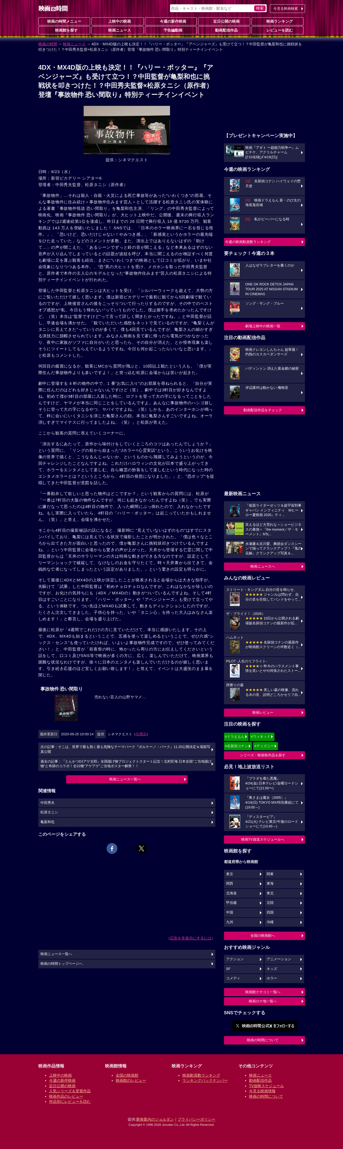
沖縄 (270, 922)
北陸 (270, 903)
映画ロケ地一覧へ (263, 1001)
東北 (270, 893)
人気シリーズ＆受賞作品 (70, 1091)
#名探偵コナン (236, 746)
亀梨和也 (47, 822)
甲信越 (231, 903)
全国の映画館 (127, 1075)
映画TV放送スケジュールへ (262, 839)
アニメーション (279, 959)
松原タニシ (49, 812)
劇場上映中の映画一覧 (262, 326)
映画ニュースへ (262, 566)
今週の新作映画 (170, 21)
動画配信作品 (224, 30)
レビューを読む (277, 30)
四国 (270, 912)
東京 (229, 874)
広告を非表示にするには (191, 938)
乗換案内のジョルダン (155, 1119)
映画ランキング (277, 21)
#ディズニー (264, 746)
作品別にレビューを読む (70, 1101)
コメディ (233, 978)
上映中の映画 (117, 21)
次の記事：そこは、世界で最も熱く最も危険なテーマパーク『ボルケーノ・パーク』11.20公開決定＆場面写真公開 (125, 749)
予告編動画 (170, 30)
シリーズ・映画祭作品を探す (263, 755)
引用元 (141, 734)
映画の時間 (47, 44)
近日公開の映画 (224, 21)
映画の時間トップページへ (61, 964)
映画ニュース (117, 30)
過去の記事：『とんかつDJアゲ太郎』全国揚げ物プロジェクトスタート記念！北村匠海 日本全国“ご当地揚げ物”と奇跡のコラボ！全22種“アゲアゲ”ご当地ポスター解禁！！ (126, 764)
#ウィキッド (260, 736)
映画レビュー (262, 712)
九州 (229, 922)
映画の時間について (263, 1040)
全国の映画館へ (262, 936)
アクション (235, 959)
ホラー (272, 978)
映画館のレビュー (131, 1080)
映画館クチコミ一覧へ (262, 992)
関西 (229, 883)
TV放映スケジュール (266, 1086)
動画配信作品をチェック (262, 410)
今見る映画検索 (285, 8)
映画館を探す (64, 30)
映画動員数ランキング (201, 1075)
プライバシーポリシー (196, 1119)
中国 (229, 912)
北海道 (231, 893)
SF (228, 969)
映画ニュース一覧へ (125, 779)
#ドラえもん (234, 736)
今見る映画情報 (262, 1091)
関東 (270, 874)
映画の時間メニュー (64, 21)
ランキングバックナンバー (205, 1080)
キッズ (272, 969)
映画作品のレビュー (66, 1096)
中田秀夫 (47, 803)
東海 (270, 883)
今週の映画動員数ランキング (248, 242)
